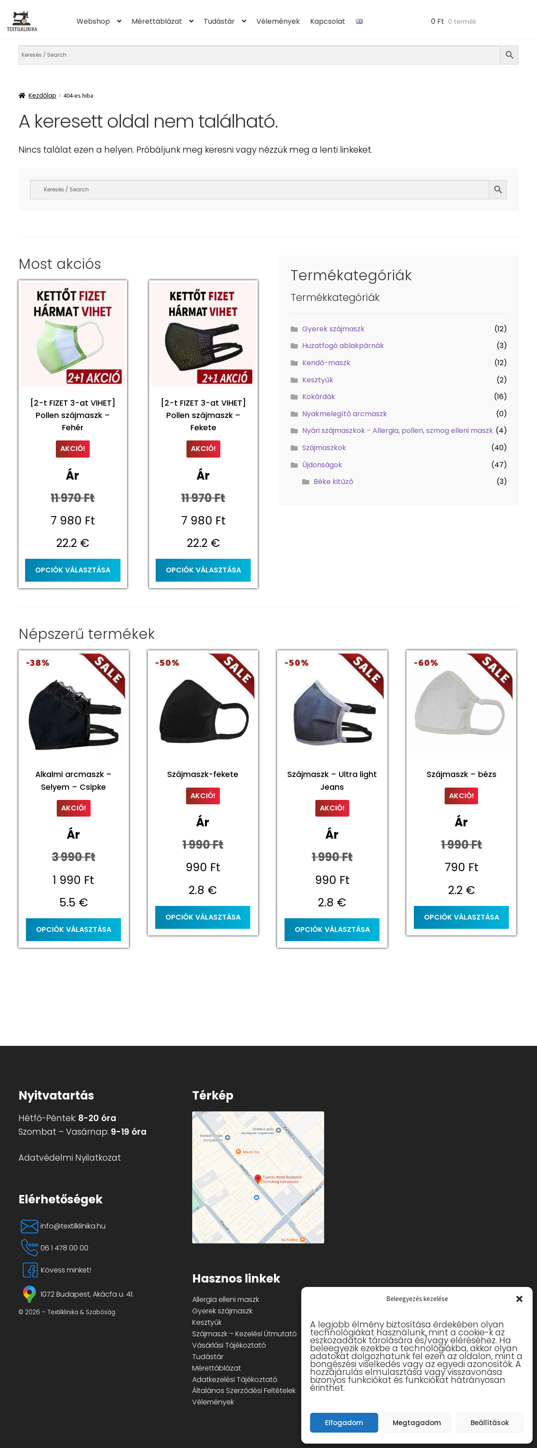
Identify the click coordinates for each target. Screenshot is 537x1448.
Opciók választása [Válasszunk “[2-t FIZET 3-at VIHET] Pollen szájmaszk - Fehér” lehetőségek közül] (72, 570)
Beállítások (490, 1422)
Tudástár (219, 21)
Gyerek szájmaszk (333, 329)
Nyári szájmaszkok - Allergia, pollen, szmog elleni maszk (397, 430)
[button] (519, 1298)
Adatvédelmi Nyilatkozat (69, 1158)
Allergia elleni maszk (225, 1299)
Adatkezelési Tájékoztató (235, 1380)
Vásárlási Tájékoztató (229, 1345)
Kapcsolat (327, 21)
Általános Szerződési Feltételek (244, 1391)
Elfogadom (344, 1422)
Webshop (93, 21)
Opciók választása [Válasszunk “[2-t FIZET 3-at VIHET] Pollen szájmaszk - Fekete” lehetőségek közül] (203, 570)
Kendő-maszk (326, 363)
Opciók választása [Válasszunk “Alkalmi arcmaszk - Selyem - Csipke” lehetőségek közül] (73, 929)
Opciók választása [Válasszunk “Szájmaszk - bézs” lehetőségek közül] (461, 917)
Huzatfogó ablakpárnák (343, 346)
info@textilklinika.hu (62, 1226)
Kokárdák (318, 397)
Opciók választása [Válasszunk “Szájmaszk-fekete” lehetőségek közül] (203, 917)
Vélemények (278, 21)
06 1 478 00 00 (53, 1248)
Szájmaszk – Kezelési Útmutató (244, 1334)
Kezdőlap (42, 95)
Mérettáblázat (157, 21)
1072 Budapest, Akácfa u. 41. (76, 1294)
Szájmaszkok (324, 448)
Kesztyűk (317, 380)
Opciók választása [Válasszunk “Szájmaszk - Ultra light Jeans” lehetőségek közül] (332, 929)
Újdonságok (322, 465)
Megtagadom (417, 1422)
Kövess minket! (54, 1270)
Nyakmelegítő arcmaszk (344, 414)
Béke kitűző (333, 482)
